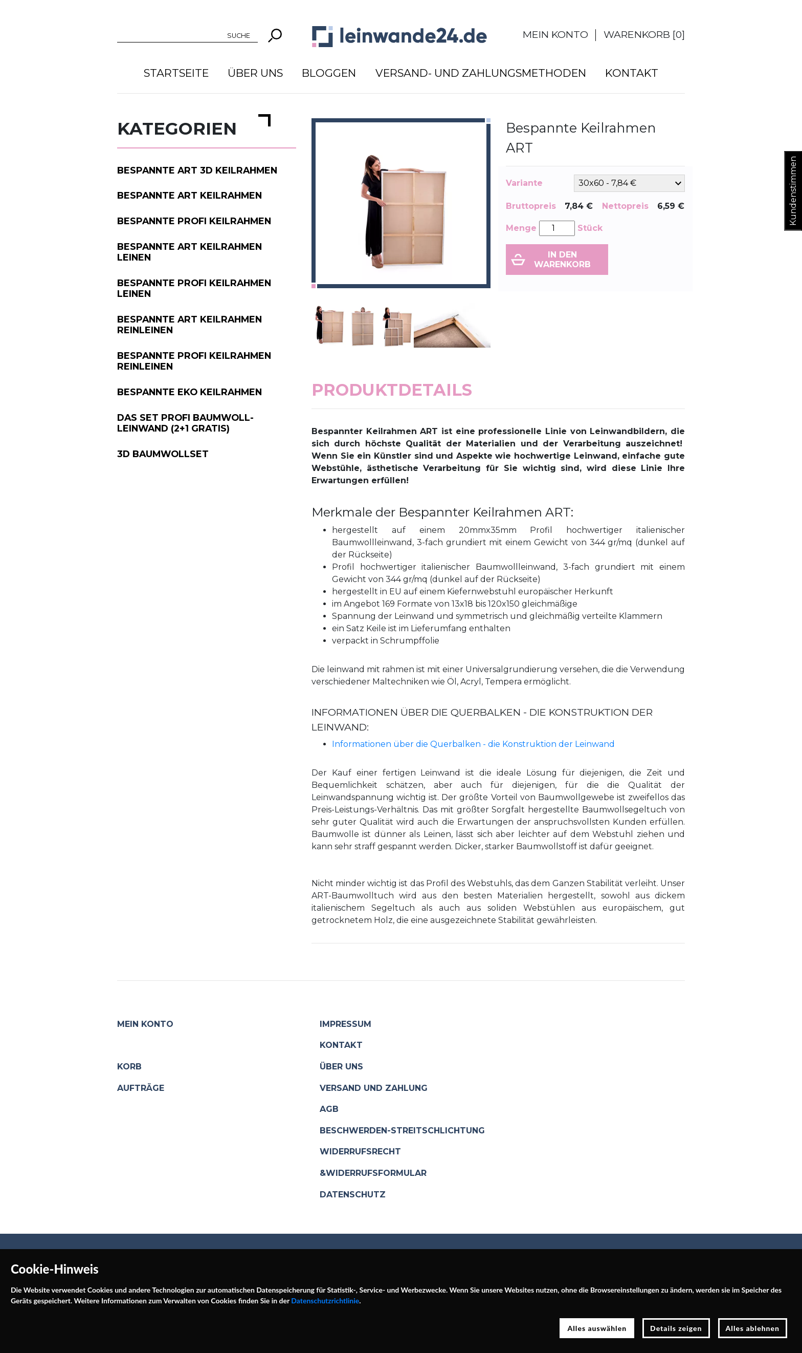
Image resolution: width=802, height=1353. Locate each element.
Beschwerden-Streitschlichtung (402, 1130)
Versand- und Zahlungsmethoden (480, 73)
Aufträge (140, 1088)
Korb (129, 1066)
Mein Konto (555, 34)
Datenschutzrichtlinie (325, 1300)
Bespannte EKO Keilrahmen (189, 391)
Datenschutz (353, 1194)
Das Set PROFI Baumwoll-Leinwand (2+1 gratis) (185, 423)
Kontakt (631, 73)
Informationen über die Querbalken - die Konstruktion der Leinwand (473, 744)
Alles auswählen (597, 1328)
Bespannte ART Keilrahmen (189, 195)
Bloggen (329, 73)
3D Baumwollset (163, 453)
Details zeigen (676, 1328)
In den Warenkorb (562, 259)
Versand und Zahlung (374, 1088)
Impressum (345, 1024)
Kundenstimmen (793, 191)
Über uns (255, 73)
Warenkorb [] (644, 34)
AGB (329, 1109)
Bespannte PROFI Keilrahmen (194, 221)
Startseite (176, 73)
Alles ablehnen (753, 1328)
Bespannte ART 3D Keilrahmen (197, 170)
